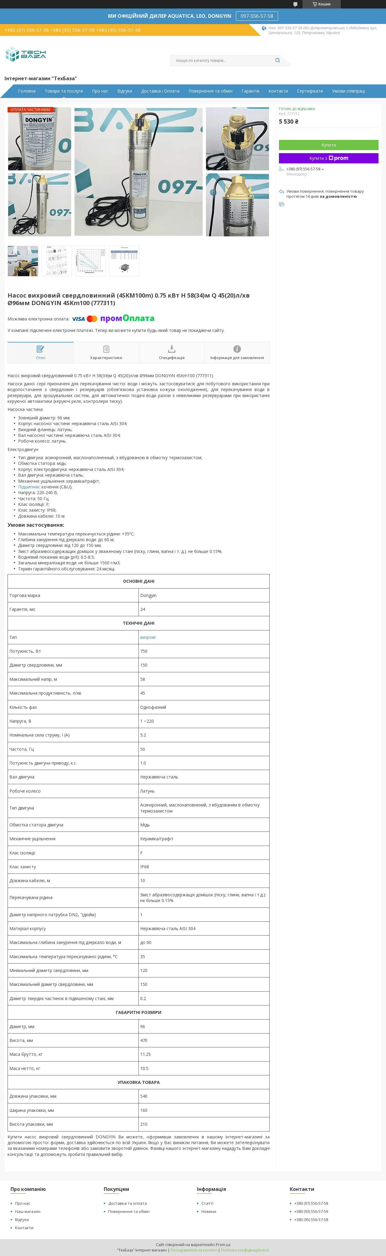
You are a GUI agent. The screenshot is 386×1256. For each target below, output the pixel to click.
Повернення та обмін (210, 91)
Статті (207, 1203)
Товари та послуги (64, 91)
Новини (208, 1211)
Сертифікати (310, 91)
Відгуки (124, 91)
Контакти (278, 91)
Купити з (328, 158)
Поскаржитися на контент (194, 1250)
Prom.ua (223, 1244)
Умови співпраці (348, 91)
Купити (328, 145)
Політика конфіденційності (245, 1250)
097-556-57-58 (257, 16)
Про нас (100, 91)
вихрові (148, 637)
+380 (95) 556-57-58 (311, 1219)
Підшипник (29, 487)
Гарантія (250, 91)
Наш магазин (27, 1211)
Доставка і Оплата (160, 91)
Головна (27, 91)
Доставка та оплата (127, 1203)
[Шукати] (277, 60)
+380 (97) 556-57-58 (311, 1203)
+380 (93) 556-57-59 (311, 1211)
